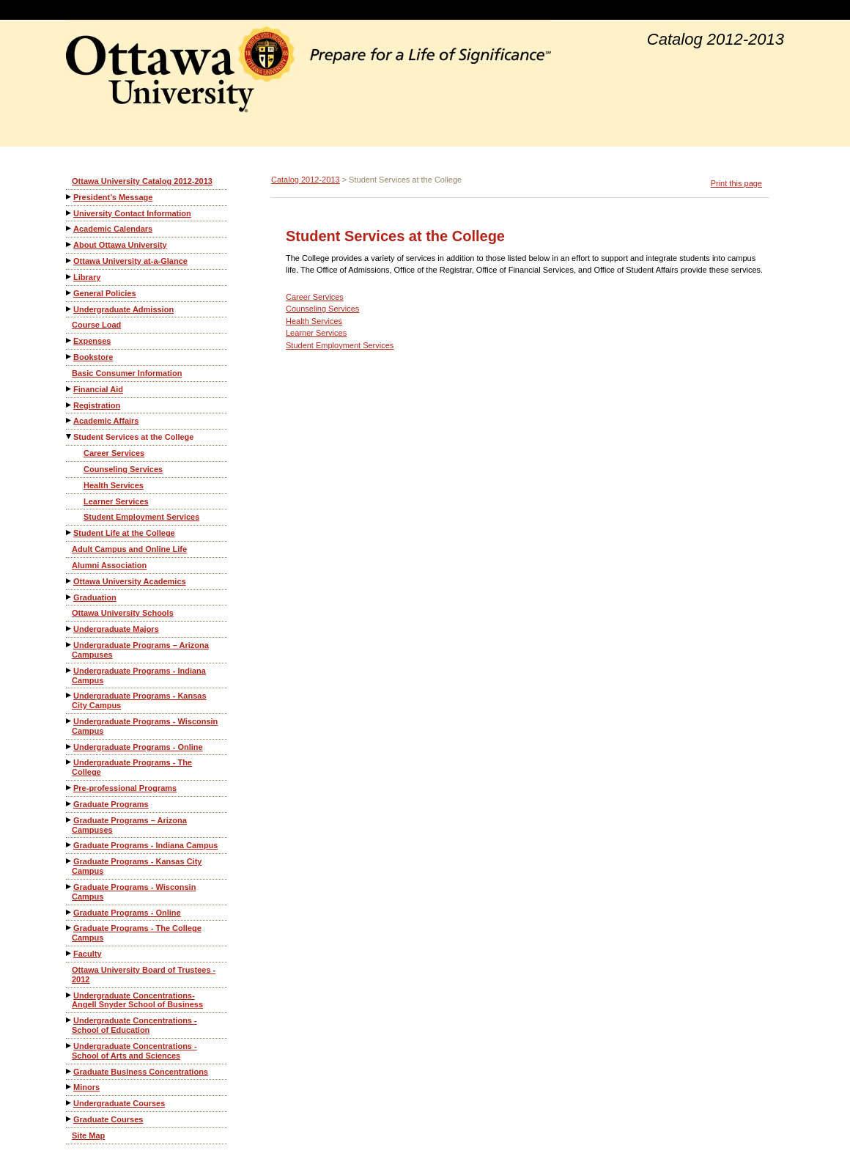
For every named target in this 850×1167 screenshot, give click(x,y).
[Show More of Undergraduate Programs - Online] (69, 746)
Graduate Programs (111, 804)
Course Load (96, 324)
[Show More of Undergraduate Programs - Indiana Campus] (69, 670)
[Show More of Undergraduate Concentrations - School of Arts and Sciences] (69, 1045)
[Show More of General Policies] (69, 293)
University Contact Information (132, 213)
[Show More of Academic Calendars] (69, 228)
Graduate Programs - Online (127, 912)
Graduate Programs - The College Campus (137, 933)
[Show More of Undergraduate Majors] (69, 628)
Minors (86, 1087)
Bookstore (93, 357)
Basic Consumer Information (127, 373)
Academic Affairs (105, 420)
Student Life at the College (124, 533)
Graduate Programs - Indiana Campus (145, 845)
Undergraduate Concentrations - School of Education (134, 1025)
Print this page (736, 183)
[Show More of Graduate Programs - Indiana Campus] (69, 845)
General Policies (104, 293)
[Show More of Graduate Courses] (69, 1119)
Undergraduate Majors (116, 629)
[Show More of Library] (69, 276)
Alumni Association (109, 565)
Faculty (87, 953)
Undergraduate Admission (123, 309)
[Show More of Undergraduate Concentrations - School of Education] (69, 1020)
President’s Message (112, 197)
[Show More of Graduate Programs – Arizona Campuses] (69, 820)
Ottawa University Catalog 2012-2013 (142, 181)
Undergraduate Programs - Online (138, 747)
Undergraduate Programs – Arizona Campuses (140, 650)
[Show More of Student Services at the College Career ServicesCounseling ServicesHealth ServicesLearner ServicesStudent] (69, 436)
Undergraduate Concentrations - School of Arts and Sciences (134, 1051)
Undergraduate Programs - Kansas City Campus (139, 700)
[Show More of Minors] (69, 1086)
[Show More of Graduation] (69, 597)
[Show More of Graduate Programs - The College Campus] (69, 927)
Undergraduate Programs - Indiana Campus (139, 675)
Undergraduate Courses (119, 1103)
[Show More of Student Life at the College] (69, 532)
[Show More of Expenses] (69, 340)
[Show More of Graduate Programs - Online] (69, 912)
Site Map (88, 1135)
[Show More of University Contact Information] (69, 213)
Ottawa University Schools (123, 612)
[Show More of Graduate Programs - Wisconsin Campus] (69, 886)
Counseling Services (123, 469)
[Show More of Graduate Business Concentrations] (69, 1071)
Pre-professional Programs (125, 788)
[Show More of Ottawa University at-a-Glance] (69, 260)
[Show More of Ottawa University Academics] (69, 581)
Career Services (114, 453)
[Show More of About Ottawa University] (69, 244)
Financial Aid (98, 389)
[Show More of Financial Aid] (69, 389)
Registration (96, 405)
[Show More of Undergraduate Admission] (69, 309)
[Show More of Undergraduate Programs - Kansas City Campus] (69, 695)
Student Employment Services (141, 516)
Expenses (92, 340)
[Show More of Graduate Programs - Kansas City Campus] (69, 861)
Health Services (114, 485)
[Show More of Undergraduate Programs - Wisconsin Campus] (69, 721)
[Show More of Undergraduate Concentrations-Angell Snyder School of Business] (69, 995)
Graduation (95, 597)
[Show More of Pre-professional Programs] (69, 787)
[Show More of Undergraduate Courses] (69, 1103)
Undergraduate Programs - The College (132, 767)
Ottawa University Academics (129, 581)
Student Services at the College (133, 436)
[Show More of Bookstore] (69, 356)
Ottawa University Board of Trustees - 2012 (143, 974)
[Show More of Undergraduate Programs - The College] (69, 762)
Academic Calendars (112, 228)
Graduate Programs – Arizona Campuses (129, 825)
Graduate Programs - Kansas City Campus (137, 866)
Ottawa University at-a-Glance (130, 261)
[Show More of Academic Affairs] (69, 420)
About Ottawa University (120, 244)
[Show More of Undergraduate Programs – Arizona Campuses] (69, 644)
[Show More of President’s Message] (69, 197)
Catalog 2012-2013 (305, 179)
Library (86, 277)
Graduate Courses (108, 1119)
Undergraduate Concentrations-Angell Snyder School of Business (137, 1000)
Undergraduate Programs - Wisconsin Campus (145, 726)
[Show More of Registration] (69, 405)
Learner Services (116, 501)
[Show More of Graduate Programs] (69, 803)
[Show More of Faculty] (69, 953)
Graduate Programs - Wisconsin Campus (134, 892)
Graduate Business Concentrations (140, 1071)
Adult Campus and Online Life (129, 549)
